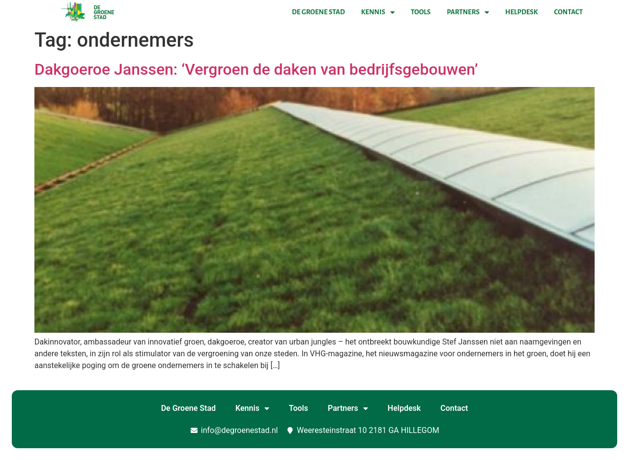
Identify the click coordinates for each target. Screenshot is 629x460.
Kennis (378, 12)
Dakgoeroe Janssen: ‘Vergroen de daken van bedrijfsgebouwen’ (256, 69)
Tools (420, 12)
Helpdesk (521, 12)
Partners (468, 12)
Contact (568, 12)
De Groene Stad (318, 12)
